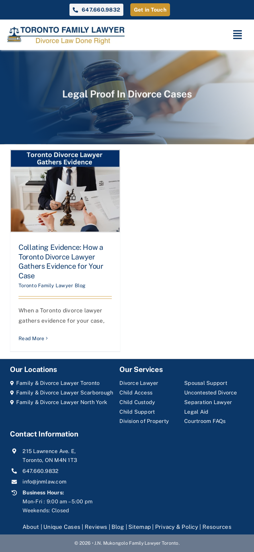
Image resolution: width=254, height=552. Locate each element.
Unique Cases (61, 527)
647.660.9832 (40, 471)
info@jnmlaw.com (44, 482)
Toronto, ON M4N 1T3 (49, 460)
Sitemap (139, 527)
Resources (217, 527)
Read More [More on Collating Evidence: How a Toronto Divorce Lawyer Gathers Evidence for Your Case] (31, 338)
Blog (117, 527)
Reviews (96, 527)
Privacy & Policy (176, 527)
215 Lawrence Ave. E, (49, 451)
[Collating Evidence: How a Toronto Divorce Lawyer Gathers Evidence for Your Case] (65, 191)
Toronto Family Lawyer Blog (52, 285)
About (31, 527)
